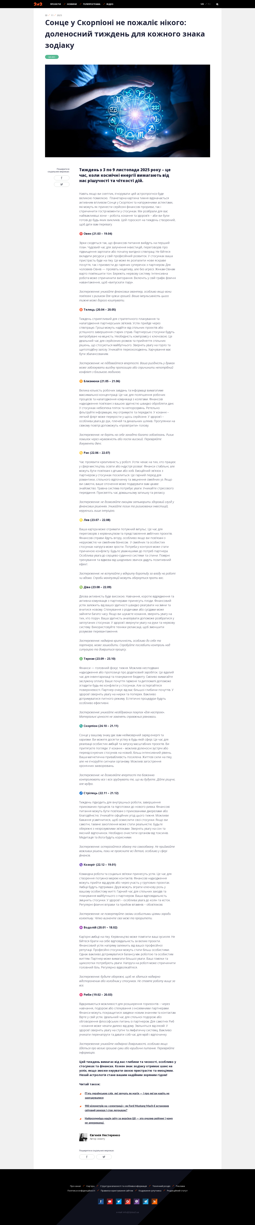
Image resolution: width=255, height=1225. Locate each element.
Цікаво (51, 56)
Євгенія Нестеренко (105, 1135)
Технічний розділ (161, 1186)
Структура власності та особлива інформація (123, 1186)
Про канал (75, 1186)
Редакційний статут (177, 1190)
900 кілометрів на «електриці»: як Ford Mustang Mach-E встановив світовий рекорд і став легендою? (127, 1108)
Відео (110, 4)
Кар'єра (90, 1186)
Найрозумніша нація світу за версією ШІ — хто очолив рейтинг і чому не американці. (129, 1121)
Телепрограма (91, 4)
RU (209, 4)
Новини (72, 4)
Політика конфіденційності (81, 1190)
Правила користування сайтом (117, 1190)
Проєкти (55, 4)
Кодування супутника (150, 1190)
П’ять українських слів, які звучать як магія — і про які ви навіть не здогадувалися (127, 1096)
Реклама (180, 1186)
